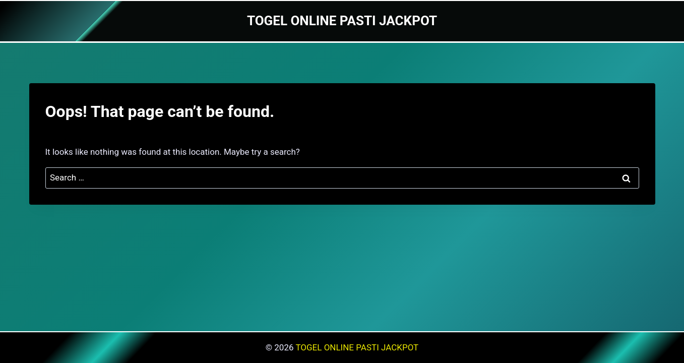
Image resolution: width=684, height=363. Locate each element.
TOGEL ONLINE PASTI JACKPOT (356, 347)
